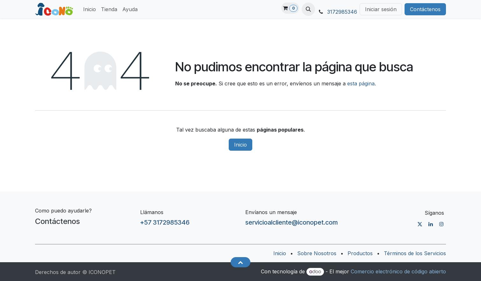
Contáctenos (425, 9)
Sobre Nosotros (316, 253)
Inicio (240, 144)
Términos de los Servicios (415, 253)
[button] (308, 9)
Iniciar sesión (381, 9)
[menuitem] (89, 9)
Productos (360, 253)
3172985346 (342, 12)
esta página (361, 83)
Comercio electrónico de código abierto (398, 271)
